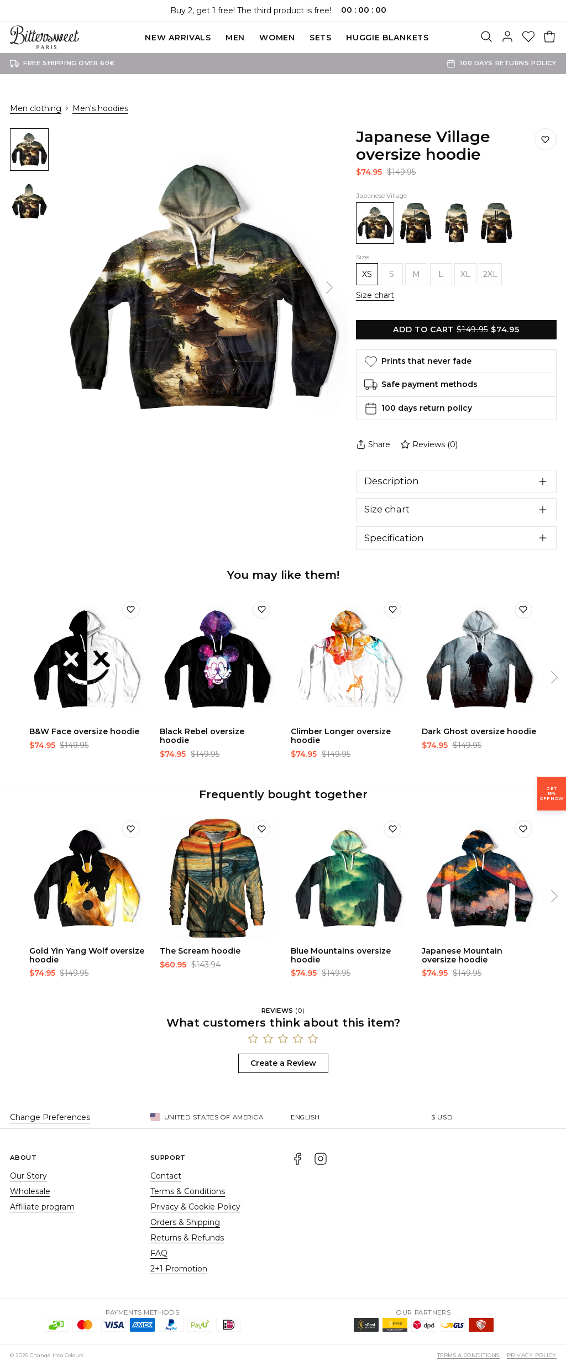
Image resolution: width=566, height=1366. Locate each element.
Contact (165, 1176)
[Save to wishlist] (545, 139)
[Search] (486, 37)
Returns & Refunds (187, 1238)
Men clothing (35, 108)
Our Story (28, 1176)
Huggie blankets (387, 38)
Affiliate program (42, 1207)
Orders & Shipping (185, 1222)
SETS (321, 38)
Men (235, 38)
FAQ (158, 1253)
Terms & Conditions (187, 1191)
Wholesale (30, 1191)
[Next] (329, 288)
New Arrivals (178, 38)
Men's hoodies (100, 108)
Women (277, 38)
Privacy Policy (532, 1355)
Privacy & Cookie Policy (195, 1207)
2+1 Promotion (178, 1269)
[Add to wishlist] (131, 610)
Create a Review (283, 1063)
